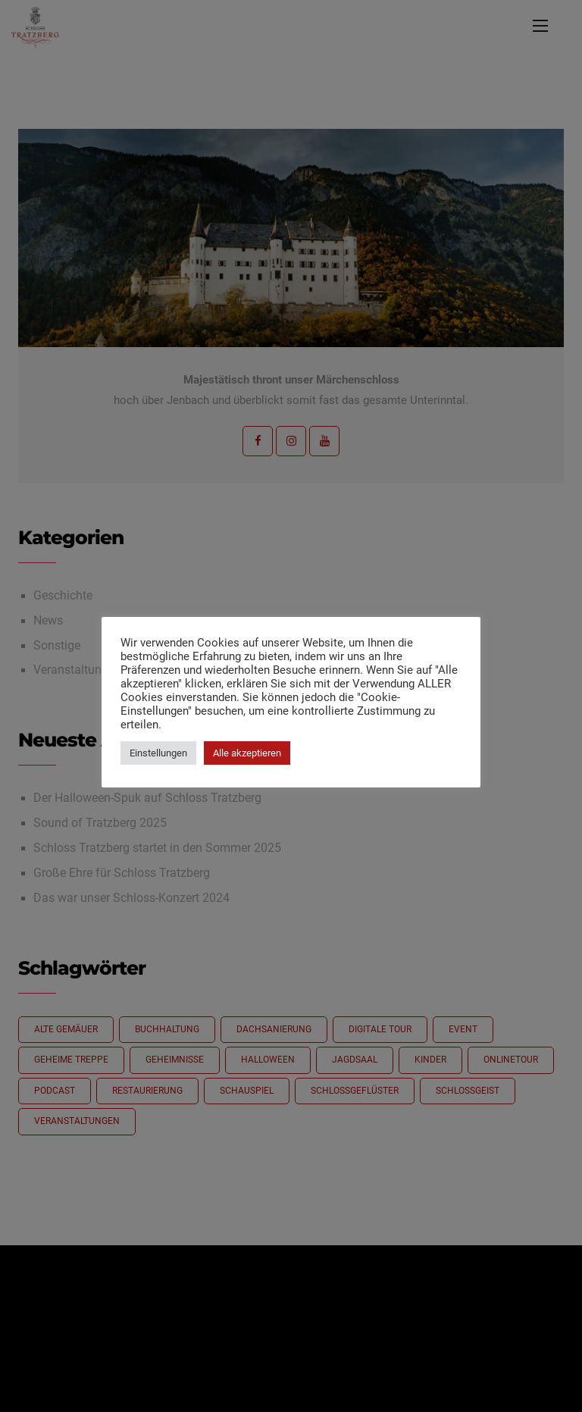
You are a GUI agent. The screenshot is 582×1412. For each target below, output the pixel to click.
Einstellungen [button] (158, 753)
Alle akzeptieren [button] (247, 753)
